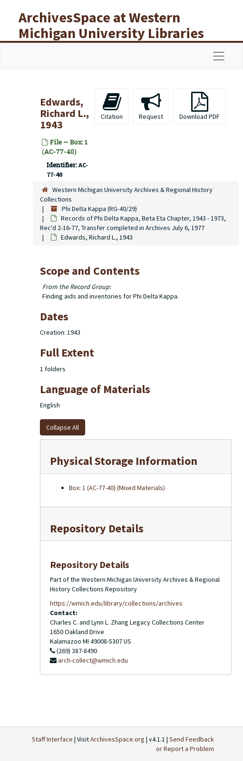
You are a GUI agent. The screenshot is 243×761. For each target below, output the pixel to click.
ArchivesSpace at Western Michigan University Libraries (111, 25)
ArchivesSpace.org (117, 739)
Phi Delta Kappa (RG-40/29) (99, 208)
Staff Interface (52, 739)
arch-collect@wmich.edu (93, 660)
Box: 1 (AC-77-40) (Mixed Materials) (117, 487)
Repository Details (97, 528)
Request (151, 106)
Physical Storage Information (123, 460)
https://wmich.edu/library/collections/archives (116, 603)
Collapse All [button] (62, 427)
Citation (112, 106)
